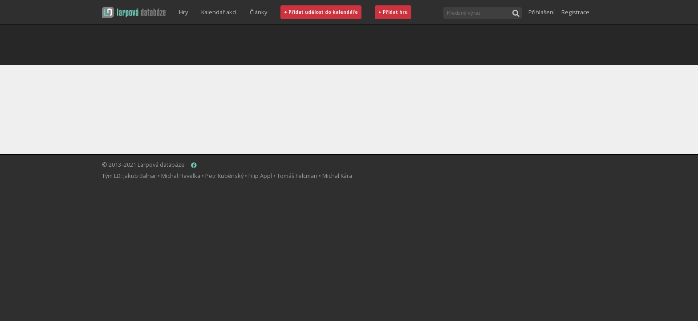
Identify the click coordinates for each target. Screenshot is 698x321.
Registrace (575, 12)
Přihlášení (541, 12)
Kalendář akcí (218, 12)
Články (258, 12)
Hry (183, 12)
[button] (134, 12)
